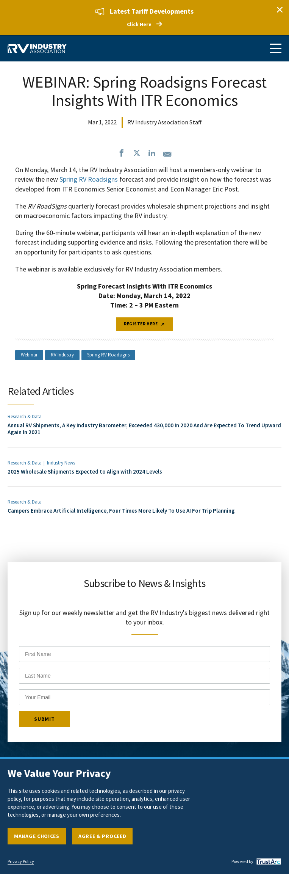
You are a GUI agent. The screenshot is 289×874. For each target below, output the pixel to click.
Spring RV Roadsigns (108, 354)
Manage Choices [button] (36, 836)
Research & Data (25, 416)
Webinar (29, 354)
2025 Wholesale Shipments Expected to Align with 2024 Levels (85, 471)
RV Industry (62, 354)
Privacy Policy (21, 861)
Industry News (61, 463)
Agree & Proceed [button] (102, 836)
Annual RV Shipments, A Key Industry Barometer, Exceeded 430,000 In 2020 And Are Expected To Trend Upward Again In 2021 (144, 429)
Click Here (139, 24)
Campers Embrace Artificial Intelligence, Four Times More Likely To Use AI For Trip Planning (121, 510)
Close (279, 9)
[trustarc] (268, 861)
